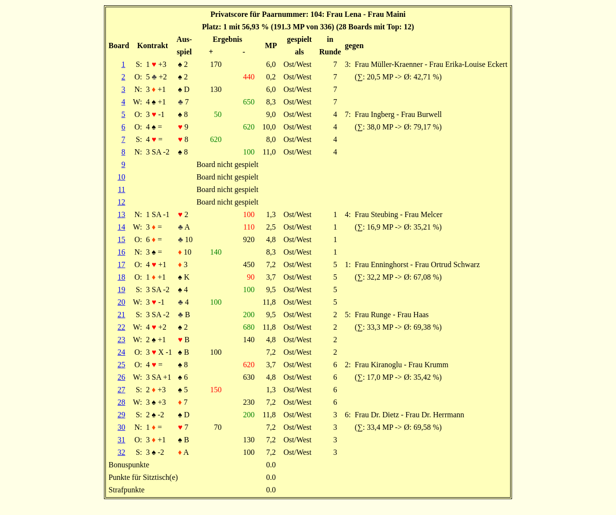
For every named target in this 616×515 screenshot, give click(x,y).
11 (121, 189)
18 (121, 277)
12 (121, 202)
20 (121, 302)
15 (121, 239)
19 (121, 289)
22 (121, 327)
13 (121, 214)
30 (121, 427)
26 (121, 377)
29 (121, 415)
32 (121, 452)
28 (121, 402)
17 (121, 264)
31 (121, 440)
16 (121, 252)
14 (121, 227)
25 (121, 364)
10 (121, 177)
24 (121, 352)
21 (121, 314)
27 (121, 390)
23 (121, 339)
